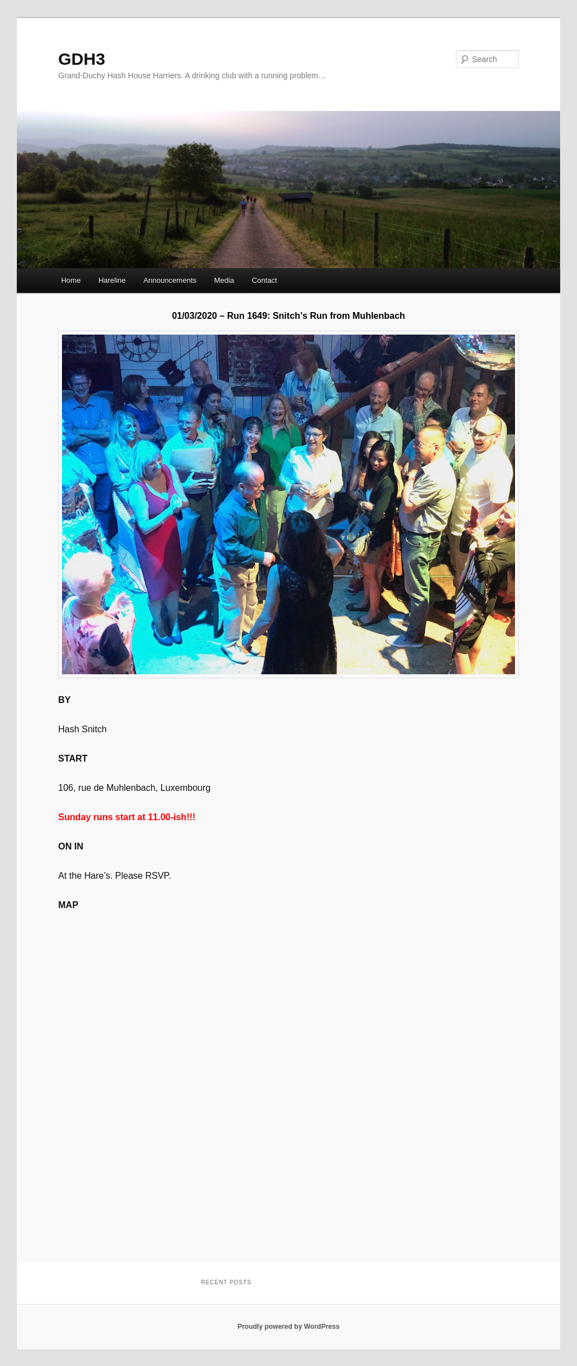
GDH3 (81, 59)
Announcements (170, 280)
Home (71, 280)
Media (224, 280)
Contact (264, 280)
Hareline (112, 280)
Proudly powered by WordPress (288, 1327)
